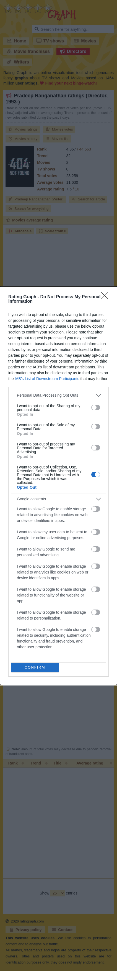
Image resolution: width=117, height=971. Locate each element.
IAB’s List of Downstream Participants (47, 378)
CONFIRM (35, 667)
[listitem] (58, 395)
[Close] (106, 297)
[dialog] (58, 485)
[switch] (95, 407)
